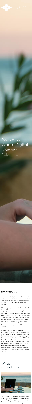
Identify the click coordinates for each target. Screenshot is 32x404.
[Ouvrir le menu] (30, 8)
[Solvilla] (6, 8)
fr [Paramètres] (19, 7)
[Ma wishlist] (22, 7)
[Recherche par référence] (26, 7)
